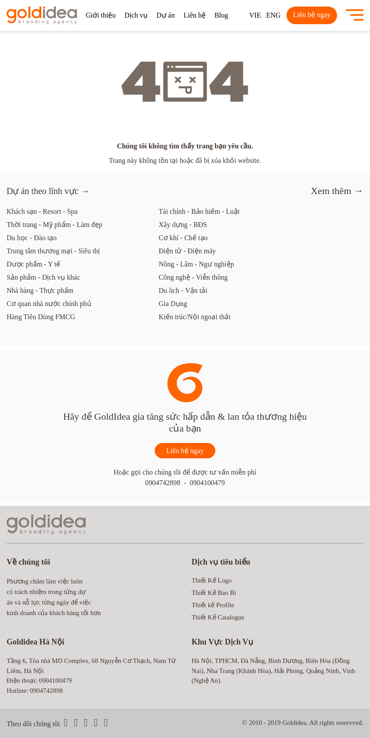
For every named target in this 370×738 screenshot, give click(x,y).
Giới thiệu (101, 15)
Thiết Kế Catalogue (218, 617)
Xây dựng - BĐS (183, 224)
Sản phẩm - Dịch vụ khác (43, 277)
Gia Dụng (173, 303)
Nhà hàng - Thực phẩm (40, 290)
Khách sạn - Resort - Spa (42, 211)
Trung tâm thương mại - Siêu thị (53, 251)
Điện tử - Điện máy (187, 251)
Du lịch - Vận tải (183, 290)
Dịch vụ (136, 15)
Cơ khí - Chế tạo (183, 237)
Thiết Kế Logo (212, 580)
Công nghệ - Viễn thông (193, 277)
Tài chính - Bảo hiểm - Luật (199, 211)
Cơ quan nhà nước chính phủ (49, 303)
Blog (221, 15)
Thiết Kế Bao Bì (214, 592)
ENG (273, 15)
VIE (255, 15)
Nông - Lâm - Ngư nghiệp (196, 264)
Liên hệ (195, 15)
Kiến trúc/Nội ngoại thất (195, 316)
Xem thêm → (337, 190)
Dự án (165, 15)
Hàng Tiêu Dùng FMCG (41, 316)
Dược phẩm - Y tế (33, 264)
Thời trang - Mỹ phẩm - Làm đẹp (54, 224)
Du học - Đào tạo (32, 237)
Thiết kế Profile (213, 604)
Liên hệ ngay (311, 14)
